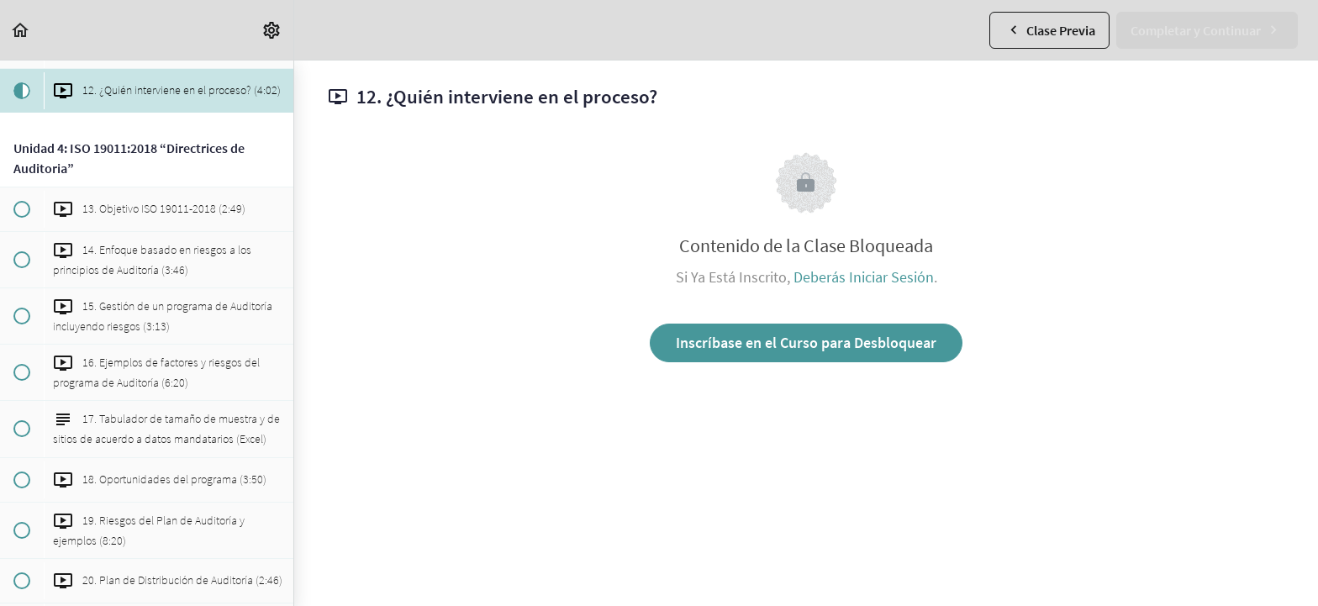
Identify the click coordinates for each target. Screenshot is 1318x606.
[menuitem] (272, 30)
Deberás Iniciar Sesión (863, 277)
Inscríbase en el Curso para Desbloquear (806, 342)
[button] (21, 30)
